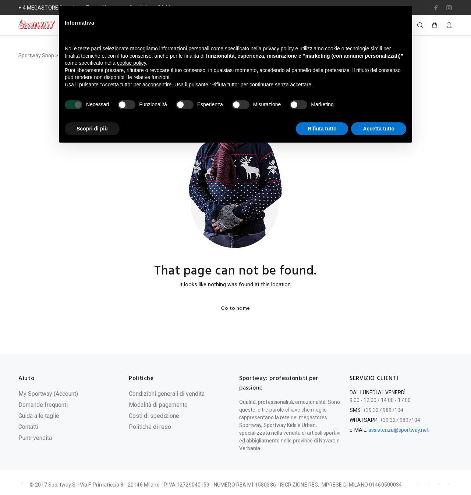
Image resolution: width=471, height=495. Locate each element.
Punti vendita (35, 437)
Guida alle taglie (38, 415)
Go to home (235, 308)
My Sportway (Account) (48, 393)
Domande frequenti (43, 404)
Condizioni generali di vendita (167, 393)
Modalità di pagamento (158, 404)
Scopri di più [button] (92, 129)
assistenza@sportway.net (398, 430)
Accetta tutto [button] (378, 129)
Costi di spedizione (154, 415)
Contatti (28, 426)
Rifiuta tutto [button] (322, 129)
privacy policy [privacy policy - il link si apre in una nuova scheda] (278, 48)
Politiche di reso (150, 426)
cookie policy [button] (131, 63)
